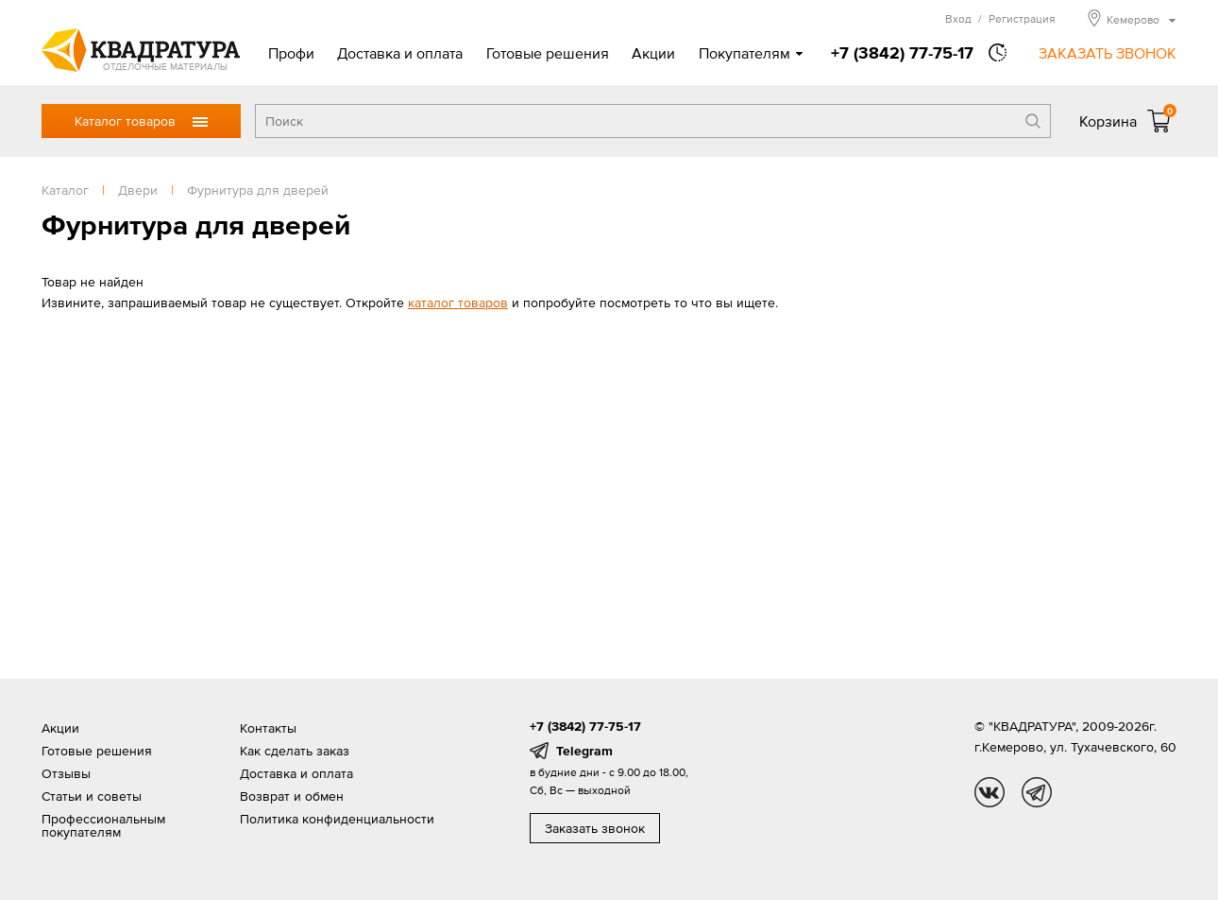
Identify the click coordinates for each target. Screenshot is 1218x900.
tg (1037, 792)
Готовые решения (547, 52)
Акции (653, 52)
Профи (291, 52)
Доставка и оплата (400, 52)
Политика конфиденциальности (337, 818)
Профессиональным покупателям (103, 825)
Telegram (584, 750)
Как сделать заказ (294, 750)
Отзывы (66, 773)
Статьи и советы (92, 796)
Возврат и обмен (292, 796)
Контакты (268, 728)
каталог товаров (458, 302)
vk (989, 792)
